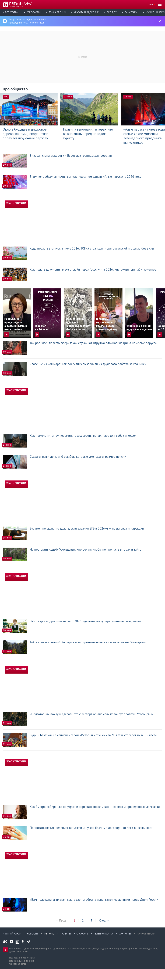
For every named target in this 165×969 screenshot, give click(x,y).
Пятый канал (13, 933)
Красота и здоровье (86, 12)
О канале (82, 933)
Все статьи (11, 12)
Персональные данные (21, 960)
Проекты (65, 933)
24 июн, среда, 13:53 (16, 6)
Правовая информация (22, 957)
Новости (32, 933)
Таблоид (49, 933)
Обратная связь (17, 963)
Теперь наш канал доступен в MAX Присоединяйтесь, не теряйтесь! (27, 21)
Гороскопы (33, 12)
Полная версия (145, 933)
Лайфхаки (131, 12)
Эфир (150, 4)
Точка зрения (57, 12)
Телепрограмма (103, 933)
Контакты (124, 933)
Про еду (112, 12)
